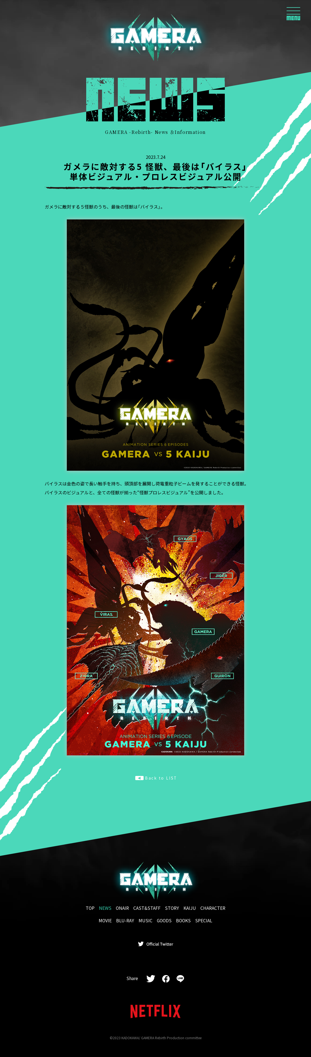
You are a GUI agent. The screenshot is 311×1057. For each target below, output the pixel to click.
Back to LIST (156, 778)
